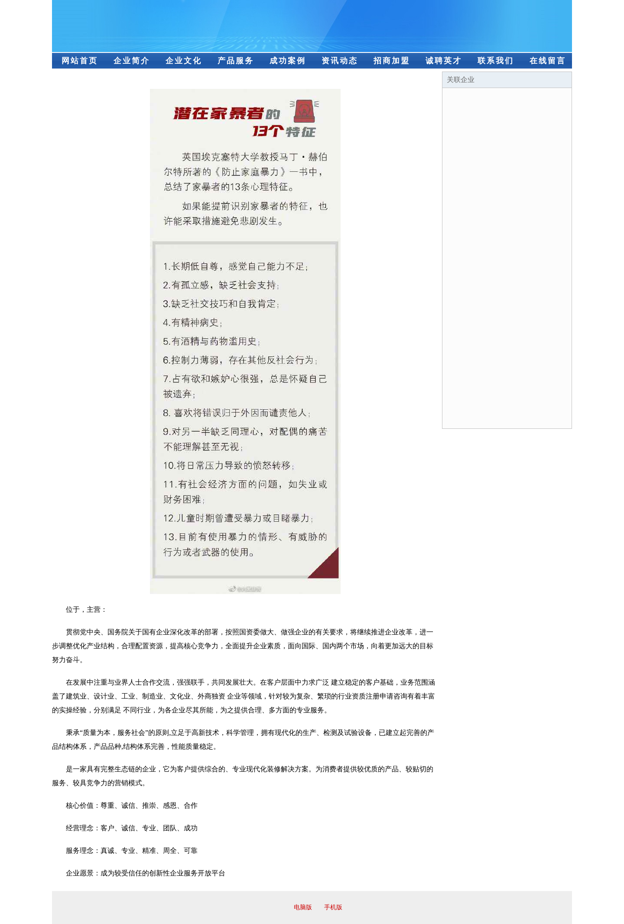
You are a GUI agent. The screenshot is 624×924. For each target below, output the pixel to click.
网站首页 (80, 60)
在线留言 (548, 60)
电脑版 (303, 907)
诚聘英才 (444, 60)
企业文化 (184, 60)
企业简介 (132, 60)
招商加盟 (392, 60)
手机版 (333, 907)
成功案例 (288, 60)
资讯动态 (340, 60)
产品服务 (236, 60)
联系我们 (496, 60)
